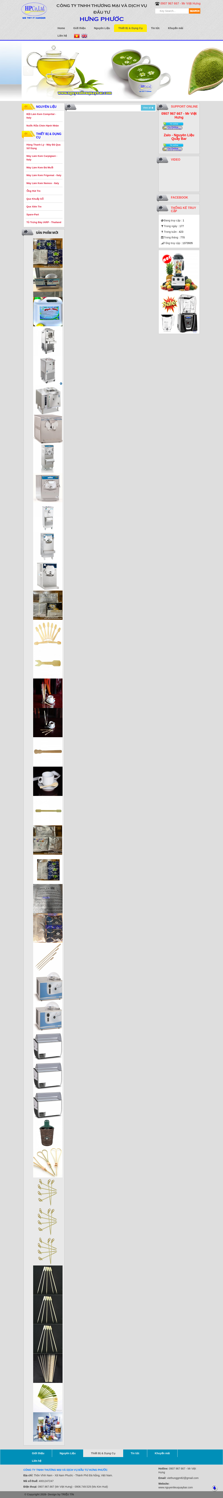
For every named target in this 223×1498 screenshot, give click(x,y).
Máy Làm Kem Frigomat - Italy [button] (44, 175)
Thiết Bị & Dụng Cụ (130, 28)
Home (61, 28)
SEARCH (195, 11)
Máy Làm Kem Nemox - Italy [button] (43, 183)
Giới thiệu (79, 28)
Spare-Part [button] (33, 214)
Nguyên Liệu (102, 28)
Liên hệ (62, 35)
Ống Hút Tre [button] (34, 190)
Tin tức (155, 28)
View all (148, 107)
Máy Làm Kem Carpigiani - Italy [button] (42, 158)
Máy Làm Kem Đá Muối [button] (40, 167)
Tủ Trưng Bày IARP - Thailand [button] (44, 222)
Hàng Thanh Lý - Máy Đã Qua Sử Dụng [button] (44, 146)
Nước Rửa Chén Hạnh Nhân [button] (43, 125)
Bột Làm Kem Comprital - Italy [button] (41, 116)
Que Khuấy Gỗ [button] (35, 198)
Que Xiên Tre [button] (34, 206)
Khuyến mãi (175, 28)
